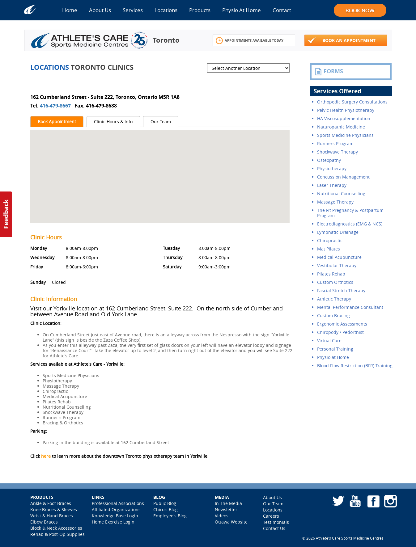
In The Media (228, 503)
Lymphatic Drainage (338, 232)
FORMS (329, 71)
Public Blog (164, 503)
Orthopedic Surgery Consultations (352, 102)
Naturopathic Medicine (341, 127)
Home (69, 10)
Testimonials (276, 522)
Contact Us (274, 528)
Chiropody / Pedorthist (340, 332)
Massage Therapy (335, 202)
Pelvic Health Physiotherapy (345, 110)
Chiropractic (329, 240)
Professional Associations (118, 503)
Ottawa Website (231, 521)
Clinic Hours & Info (113, 121)
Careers (271, 516)
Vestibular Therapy (336, 265)
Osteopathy (329, 160)
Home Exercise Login (113, 521)
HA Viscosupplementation (343, 118)
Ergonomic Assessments (342, 324)
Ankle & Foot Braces (50, 503)
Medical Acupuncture (339, 257)
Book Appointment (57, 121)
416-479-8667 (56, 105)
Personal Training (335, 349)
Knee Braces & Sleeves (53, 509)
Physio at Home (333, 357)
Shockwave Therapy (337, 152)
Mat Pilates (328, 249)
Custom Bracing (333, 315)
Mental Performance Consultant (350, 307)
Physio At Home (241, 10)
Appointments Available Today (249, 40)
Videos (221, 515)
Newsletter (226, 509)
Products (199, 10)
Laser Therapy (331, 185)
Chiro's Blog (165, 509)
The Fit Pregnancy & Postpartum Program (350, 212)
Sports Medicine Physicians (345, 135)
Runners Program (335, 143)
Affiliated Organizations (116, 509)
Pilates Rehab (331, 274)
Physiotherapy (331, 168)
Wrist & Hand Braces (51, 515)
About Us (100, 10)
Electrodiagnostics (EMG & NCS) (349, 224)
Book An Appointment (342, 40)
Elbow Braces (44, 521)
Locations (166, 10)
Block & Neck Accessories (56, 528)
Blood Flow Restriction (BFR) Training (355, 365)
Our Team (161, 121)
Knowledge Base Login (115, 515)
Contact (282, 10)
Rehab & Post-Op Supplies (57, 534)
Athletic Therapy (334, 299)
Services (133, 10)
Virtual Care (329, 340)
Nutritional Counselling (341, 193)
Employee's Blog (170, 515)
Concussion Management (343, 177)
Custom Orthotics (335, 282)
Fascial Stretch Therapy (341, 290)
